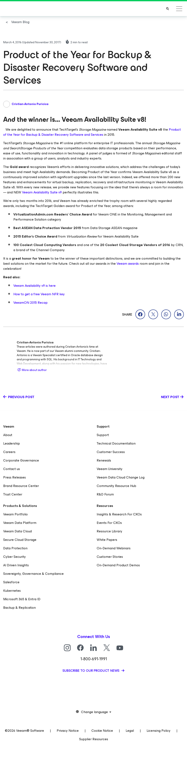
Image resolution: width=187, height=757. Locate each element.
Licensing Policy (158, 730)
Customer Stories (110, 557)
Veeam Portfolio (15, 514)
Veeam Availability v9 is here (34, 285)
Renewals (104, 460)
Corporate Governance (21, 460)
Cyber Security (14, 557)
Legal (130, 730)
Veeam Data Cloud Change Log (120, 477)
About (7, 435)
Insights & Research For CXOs (119, 514)
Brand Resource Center (21, 486)
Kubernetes (12, 590)
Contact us (11, 469)
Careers (9, 452)
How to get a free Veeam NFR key (39, 294)
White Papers (107, 540)
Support (103, 435)
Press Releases (14, 477)
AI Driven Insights (16, 565)
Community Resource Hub (116, 486)
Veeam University (109, 469)
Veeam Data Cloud (17, 531)
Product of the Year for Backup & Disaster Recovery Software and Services (92, 132)
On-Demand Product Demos (118, 565)
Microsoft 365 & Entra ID (21, 599)
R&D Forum (105, 494)
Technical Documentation (116, 443)
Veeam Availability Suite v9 (42, 192)
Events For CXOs (109, 523)
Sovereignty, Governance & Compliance (33, 573)
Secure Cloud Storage (19, 540)
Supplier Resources (93, 739)
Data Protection (15, 548)
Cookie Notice (102, 730)
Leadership (11, 443)
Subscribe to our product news (91, 670)
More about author (32, 370)
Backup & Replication (19, 607)
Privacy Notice (68, 730)
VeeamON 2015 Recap (30, 302)
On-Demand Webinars (114, 548)
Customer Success (111, 452)
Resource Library (109, 531)
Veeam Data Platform (19, 523)
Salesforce (11, 582)
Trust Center (12, 494)
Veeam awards (128, 263)
